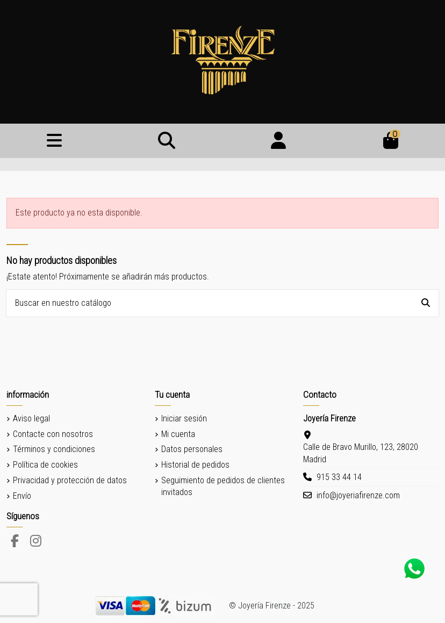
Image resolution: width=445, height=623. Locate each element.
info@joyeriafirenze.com (358, 495)
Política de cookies (45, 465)
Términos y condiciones (54, 449)
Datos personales (192, 449)
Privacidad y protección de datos (70, 480)
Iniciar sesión (184, 418)
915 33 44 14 (339, 477)
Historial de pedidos (195, 465)
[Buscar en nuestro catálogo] (426, 303)
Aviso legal (31, 418)
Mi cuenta (178, 434)
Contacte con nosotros (53, 434)
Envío (22, 496)
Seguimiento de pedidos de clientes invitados (223, 486)
